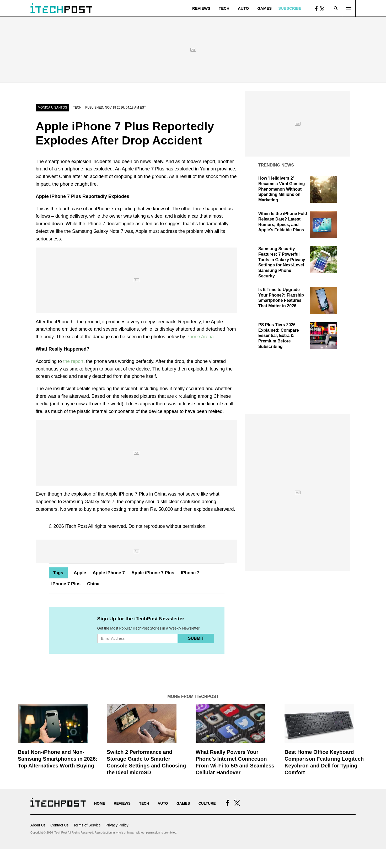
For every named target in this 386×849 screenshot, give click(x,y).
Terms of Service (87, 825)
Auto (243, 8)
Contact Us (59, 825)
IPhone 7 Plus (66, 583)
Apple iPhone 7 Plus (152, 572)
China (93, 583)
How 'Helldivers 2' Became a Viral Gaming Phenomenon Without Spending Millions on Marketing (281, 189)
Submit (196, 638)
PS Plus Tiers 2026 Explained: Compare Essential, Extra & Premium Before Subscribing (278, 336)
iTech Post (76, 526)
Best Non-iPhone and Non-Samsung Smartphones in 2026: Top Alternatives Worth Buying (57, 759)
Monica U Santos (52, 107)
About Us (38, 825)
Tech (224, 8)
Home (99, 803)
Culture (207, 803)
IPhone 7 (190, 572)
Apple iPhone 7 (109, 572)
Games (264, 8)
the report (73, 361)
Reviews (201, 8)
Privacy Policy (116, 825)
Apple (80, 572)
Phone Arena (200, 336)
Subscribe (289, 8)
